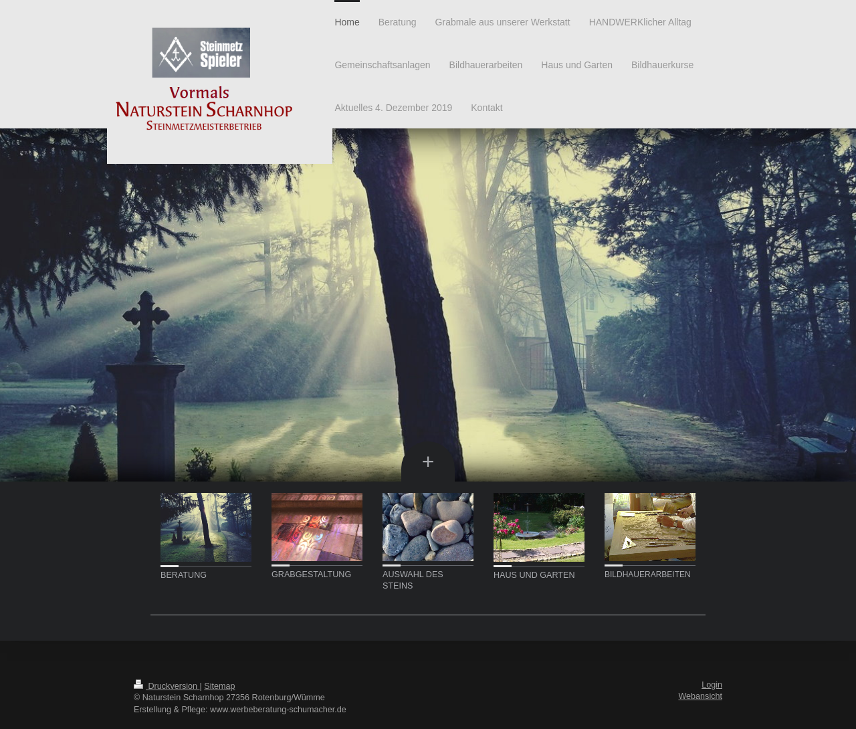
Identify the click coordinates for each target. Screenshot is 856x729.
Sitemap (219, 686)
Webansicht (700, 696)
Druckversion (166, 686)
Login (712, 685)
